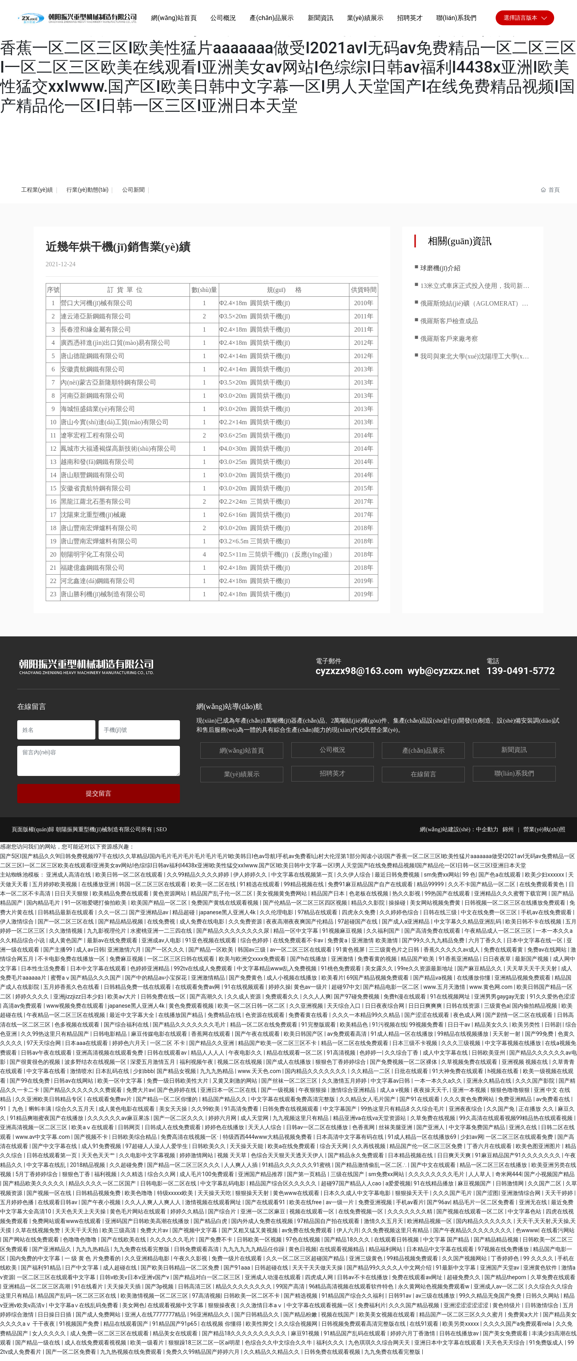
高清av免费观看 (23, 1010)
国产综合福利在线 (127, 1029)
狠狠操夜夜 (222, 1309)
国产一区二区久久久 (179, 1122)
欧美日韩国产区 (304, 1038)
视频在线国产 (338, 1319)
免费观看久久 (282, 1001)
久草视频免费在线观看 (469, 1066)
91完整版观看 (319, 1029)
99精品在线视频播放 (463, 1038)
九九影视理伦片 (107, 935)
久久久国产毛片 (453, 1197)
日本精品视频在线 (411, 1159)
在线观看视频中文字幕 (176, 1309)
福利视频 (106, 1178)
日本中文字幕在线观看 (98, 973)
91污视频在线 (389, 1029)
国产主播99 (58, 954)
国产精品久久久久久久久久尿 (233, 935)
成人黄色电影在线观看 (127, 1113)
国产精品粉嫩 (300, 1319)
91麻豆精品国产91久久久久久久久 (518, 1159)
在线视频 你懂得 (222, 1328)
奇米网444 (508, 1178)
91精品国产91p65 (175, 1328)
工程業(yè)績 (47, 192)
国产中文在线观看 (434, 1169)
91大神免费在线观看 (458, 1075)
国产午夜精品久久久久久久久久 (473, 1234)
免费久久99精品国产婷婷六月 (203, 1356)
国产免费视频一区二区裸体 (404, 1066)
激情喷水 (81, 1075)
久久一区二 (112, 916)
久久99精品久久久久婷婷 (198, 879)
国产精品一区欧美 (211, 954)
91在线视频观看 (245, 991)
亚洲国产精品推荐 (261, 1178)
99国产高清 (291, 1291)
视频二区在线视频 (240, 1066)
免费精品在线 (225, 1019)
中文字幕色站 (525, 1216)
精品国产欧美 (418, 963)
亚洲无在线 (533, 1206)
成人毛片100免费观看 (207, 1178)
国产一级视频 (278, 1094)
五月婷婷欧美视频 (55, 888)
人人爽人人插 (241, 1169)
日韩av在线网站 (74, 1085)
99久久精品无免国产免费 (491, 1300)
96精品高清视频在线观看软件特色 (352, 1291)
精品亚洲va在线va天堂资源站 (370, 1122)
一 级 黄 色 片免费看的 (93, 1263)
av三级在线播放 (436, 1300)
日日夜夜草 (497, 963)
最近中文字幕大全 (132, 1019)
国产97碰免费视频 (357, 1001)
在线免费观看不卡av (299, 945)
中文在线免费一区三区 (489, 916)
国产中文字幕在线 (55, 1150)
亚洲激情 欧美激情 (375, 945)
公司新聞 (187, 192)
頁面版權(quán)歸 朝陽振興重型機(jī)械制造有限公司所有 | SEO (89, 834)
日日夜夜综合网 (385, 1010)
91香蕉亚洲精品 (459, 963)
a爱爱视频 (398, 1188)
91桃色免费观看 (341, 973)
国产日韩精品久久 (257, 1319)
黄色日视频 (302, 1253)
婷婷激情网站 (197, 1159)
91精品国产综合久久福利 (353, 1300)
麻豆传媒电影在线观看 (159, 1038)
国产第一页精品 (307, 1178)
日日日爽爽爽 (425, 1010)
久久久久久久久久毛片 (437, 1178)
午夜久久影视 (191, 1263)
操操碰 (398, 907)
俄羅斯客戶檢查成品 (449, 325)
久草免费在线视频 (433, 1122)
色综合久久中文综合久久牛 (279, 1347)
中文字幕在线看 (46, 1075)
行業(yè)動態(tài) (120, 192)
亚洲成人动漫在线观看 (273, 1281)
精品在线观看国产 (126, 1328)
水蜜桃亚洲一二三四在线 (161, 935)
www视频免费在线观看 (75, 1010)
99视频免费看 (427, 1029)
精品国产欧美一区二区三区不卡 (278, 1047)
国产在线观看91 (265, 1206)
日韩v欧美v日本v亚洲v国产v (134, 1281)
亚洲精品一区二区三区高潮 (37, 1291)
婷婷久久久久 (32, 1001)
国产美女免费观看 (506, 1337)
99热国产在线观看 (447, 898)
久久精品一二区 (371, 1075)
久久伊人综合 (354, 879)
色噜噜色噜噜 (80, 1244)
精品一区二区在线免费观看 (264, 1029)
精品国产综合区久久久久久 (283, 1188)
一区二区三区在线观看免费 (520, 1141)
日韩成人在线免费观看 (173, 1131)
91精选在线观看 (260, 888)
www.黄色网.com (491, 991)
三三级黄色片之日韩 (394, 954)
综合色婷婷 (255, 945)
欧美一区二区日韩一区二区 (252, 1010)
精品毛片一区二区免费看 (484, 1206)
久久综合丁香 (402, 1057)
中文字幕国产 (340, 1113)
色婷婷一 (370, 1057)
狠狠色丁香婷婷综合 (341, 1066)
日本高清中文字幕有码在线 (350, 1141)
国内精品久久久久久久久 (316, 1075)
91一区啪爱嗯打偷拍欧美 (96, 907)
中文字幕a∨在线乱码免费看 (84, 1309)
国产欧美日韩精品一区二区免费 (180, 1272)
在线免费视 (161, 926)
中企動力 (487, 834)
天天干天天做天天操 (318, 1272)
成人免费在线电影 (203, 926)
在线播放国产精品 (181, 1019)
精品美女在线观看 (176, 1337)
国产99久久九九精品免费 (434, 945)
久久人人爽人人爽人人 (153, 1206)
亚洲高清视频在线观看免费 (110, 1057)
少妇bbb (143, 1075)
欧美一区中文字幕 (120, 1085)
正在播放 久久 (536, 1113)
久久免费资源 (245, 926)
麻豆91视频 (306, 1337)
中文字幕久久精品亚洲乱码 (468, 926)
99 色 (469, 879)
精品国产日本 (328, 898)
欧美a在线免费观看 (292, 1150)
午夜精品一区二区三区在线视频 (66, 1019)
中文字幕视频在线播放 (513, 1047)
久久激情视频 (66, 935)
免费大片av (140, 1094)
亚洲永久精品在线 (489, 1085)
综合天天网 (334, 1150)
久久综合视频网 (298, 1328)
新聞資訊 (514, 754)
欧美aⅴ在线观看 (93, 1131)
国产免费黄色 (246, 982)
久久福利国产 (383, 935)
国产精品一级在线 (38, 1347)
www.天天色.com (260, 1075)
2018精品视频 (88, 1169)
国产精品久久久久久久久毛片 (190, 1029)
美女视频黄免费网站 (282, 898)
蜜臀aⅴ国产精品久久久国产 (86, 982)
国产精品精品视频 (121, 926)
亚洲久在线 (523, 1131)
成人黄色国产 (66, 945)
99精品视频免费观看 (413, 1263)
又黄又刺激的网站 (235, 1085)
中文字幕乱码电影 (223, 1188)
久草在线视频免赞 (38, 1234)
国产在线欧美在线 (124, 1244)
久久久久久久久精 (410, 1216)
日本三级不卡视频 (415, 1047)
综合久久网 (162, 1178)
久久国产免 (501, 1113)
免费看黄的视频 (377, 963)
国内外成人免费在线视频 (262, 1225)
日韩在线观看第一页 (52, 1159)
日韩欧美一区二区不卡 (252, 1300)
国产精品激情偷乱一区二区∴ (371, 1169)
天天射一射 (507, 1038)
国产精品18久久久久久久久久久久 (245, 1337)
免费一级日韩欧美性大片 (178, 1085)
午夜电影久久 (245, 1057)
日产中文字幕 (82, 1272)
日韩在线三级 (440, 916)
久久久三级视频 (461, 1047)
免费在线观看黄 (504, 954)
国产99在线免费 (30, 1085)
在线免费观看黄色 (542, 888)
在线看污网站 (558, 1234)
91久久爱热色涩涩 (552, 1001)
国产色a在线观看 (500, 879)
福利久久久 (330, 1347)
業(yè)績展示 (242, 778)
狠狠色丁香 (76, 1178)
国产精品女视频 (177, 1075)
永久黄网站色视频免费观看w (434, 1291)
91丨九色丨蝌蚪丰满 (26, 1113)
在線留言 (423, 778)
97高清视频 (206, 1300)
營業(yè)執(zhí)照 (543, 834)
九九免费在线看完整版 (142, 1253)
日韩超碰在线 (271, 1272)
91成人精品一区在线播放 (402, 1038)
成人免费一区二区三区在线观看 (110, 1337)
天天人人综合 (265, 1131)
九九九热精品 (217, 1075)
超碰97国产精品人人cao (352, 1188)
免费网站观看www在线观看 (67, 1225)
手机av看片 (410, 1206)
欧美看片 (332, 982)
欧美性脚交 (260, 1328)
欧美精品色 (354, 1029)
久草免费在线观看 (553, 1281)
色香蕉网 (364, 1131)
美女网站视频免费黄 (436, 907)
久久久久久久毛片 (173, 1244)
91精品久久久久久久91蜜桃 (297, 1169)
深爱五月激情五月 (153, 1066)
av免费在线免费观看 (308, 1234)
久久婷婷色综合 (399, 916)
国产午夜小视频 (101, 1206)
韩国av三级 (252, 954)
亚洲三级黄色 (366, 1263)
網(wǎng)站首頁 (242, 754)
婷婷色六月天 (129, 1047)
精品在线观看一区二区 (295, 1057)
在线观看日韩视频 (397, 1244)
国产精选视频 (301, 1300)
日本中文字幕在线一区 (535, 945)
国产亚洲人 (431, 1131)
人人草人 (480, 1178)
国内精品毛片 (43, 907)
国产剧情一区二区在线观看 (519, 1019)
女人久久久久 (49, 1337)
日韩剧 (554, 1029)
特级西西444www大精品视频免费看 (268, 1141)
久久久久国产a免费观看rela (518, 1328)
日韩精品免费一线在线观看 (138, 991)
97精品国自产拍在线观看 (329, 1225)
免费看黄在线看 (308, 1019)
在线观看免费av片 (110, 1103)
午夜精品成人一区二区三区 (498, 935)
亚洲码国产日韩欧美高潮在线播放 (147, 1225)
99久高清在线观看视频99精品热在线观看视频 (516, 1122)
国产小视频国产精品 (549, 1178)
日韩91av (400, 1300)
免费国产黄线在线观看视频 (225, 907)
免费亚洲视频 (375, 1206)
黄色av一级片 (311, 991)
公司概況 (332, 754)
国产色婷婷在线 (177, 1094)
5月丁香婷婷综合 (37, 1178)
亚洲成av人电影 (161, 945)
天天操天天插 (124, 1291)
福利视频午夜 (197, 1066)
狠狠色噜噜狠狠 (510, 1094)
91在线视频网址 (450, 1001)
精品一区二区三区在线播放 (494, 1169)
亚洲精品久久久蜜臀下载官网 (511, 898)
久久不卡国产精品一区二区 (482, 888)
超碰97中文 (345, 991)
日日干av (460, 1029)
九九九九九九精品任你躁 (254, 1253)
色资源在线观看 (265, 1019)
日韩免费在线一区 (164, 1001)
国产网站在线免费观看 (31, 1244)
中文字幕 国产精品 (447, 1244)
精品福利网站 (386, 1253)
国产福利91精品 (41, 1272)
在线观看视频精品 (342, 1253)
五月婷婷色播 (17, 1206)
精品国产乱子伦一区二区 (222, 898)
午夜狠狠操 (313, 1094)
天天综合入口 (344, 1010)
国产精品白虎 (211, 1225)
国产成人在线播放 (289, 1066)
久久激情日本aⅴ (262, 1309)
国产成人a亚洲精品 (406, 926)
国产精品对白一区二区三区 (207, 1281)
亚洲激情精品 (208, 982)
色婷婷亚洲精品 (150, 973)
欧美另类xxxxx (461, 1328)
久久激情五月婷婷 (345, 1085)
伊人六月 (348, 1234)
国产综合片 (222, 1216)
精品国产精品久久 (225, 1103)
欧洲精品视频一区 (430, 1225)
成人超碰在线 (120, 1272)
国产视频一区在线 (49, 1197)
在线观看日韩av (58, 1206)
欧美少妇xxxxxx (545, 879)
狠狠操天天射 (252, 1197)
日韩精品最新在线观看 (66, 916)
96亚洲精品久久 (211, 1319)
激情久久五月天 (384, 1225)
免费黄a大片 (524, 1319)
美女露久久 (379, 973)
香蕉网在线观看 (211, 1038)
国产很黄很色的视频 (35, 1066)
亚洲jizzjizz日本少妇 (79, 1001)
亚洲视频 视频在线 (525, 1066)
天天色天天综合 (506, 1347)
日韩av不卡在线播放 (363, 1281)
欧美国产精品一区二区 (159, 907)
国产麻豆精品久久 (480, 973)
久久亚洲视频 (306, 1010)
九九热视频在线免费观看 (131, 1356)
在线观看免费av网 (198, 991)
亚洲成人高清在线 (69, 879)
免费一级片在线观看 (237, 1263)
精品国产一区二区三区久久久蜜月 (461, 1319)
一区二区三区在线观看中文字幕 (57, 1281)
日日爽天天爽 (454, 1159)
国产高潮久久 (207, 1001)
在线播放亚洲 (98, 888)
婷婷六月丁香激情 (413, 1337)
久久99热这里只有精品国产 (55, 1038)
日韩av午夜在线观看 (47, 1057)
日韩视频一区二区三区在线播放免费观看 (515, 907)
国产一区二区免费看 (71, 1356)
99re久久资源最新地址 (425, 973)
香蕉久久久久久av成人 (452, 954)
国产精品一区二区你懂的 (167, 1103)
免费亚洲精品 (515, 1103)
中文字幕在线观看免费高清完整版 (293, 1103)
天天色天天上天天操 (81, 1216)
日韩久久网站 (543, 1300)
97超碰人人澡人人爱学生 (157, 1150)
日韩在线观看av (167, 1057)
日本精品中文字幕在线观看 (440, 1253)
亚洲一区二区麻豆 (263, 1216)
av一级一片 (340, 1206)
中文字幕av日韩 (391, 1085)
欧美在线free (306, 1206)
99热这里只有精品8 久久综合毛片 (403, 1113)
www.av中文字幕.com (43, 1141)
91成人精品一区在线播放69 (422, 1141)
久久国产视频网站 (465, 1263)
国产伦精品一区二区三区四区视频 (305, 907)
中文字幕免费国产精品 (477, 1131)
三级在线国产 (348, 1178)
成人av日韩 (90, 954)
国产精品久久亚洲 (212, 1047)
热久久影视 (407, 898)
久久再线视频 (369, 1150)
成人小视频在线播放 (292, 982)
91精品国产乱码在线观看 (355, 1337)
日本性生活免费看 (44, 973)
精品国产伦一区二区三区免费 (426, 1150)
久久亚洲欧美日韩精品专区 (49, 1103)
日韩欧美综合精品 (135, 1141)
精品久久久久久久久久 (244, 1291)
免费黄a (338, 945)
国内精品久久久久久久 (484, 1225)
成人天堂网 (255, 1122)
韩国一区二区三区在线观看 (153, 888)
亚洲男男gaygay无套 (500, 1001)
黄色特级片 (507, 1309)
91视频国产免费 (79, 1328)
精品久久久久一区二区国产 (103, 1188)
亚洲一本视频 (469, 1094)
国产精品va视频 (433, 982)
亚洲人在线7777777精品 (156, 1319)
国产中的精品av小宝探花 (156, 982)
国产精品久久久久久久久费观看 (83, 1094)
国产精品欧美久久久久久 (34, 1188)
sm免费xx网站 (442, 879)
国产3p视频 (160, 1291)
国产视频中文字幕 (195, 1234)
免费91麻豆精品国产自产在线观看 (371, 888)
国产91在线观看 (420, 1103)
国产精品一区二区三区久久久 (184, 1169)
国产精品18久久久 (347, 1244)
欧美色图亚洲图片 (539, 1150)
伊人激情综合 (17, 926)
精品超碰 (184, 916)
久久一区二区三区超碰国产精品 (306, 1263)
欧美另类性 (526, 1029)
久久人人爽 (317, 1001)
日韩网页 (129, 1131)
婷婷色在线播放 (225, 1131)
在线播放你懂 (474, 982)
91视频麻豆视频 (342, 935)
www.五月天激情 (444, 991)
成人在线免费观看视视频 (96, 1347)
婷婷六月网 (223, 1122)
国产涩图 (487, 1197)
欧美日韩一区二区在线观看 (129, 879)
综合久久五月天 (75, 1113)
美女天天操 (173, 1113)
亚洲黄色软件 (540, 1272)
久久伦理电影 (277, 916)
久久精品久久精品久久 (272, 1356)
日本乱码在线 (112, 1075)
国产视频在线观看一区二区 (470, 1216)
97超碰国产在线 (358, 926)
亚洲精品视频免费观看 (523, 982)
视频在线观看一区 (312, 1216)
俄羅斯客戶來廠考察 (449, 343)
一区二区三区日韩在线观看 (181, 963)
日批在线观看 (411, 1075)
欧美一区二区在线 (214, 888)
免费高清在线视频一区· (190, 1141)
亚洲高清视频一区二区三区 (34, 1131)
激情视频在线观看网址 (213, 1206)
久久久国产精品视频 (414, 1309)
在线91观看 (425, 1328)
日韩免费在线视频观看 (291, 1113)
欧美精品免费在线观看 (121, 898)
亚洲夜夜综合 (466, 1113)
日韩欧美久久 (209, 1150)
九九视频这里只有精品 (301, 1122)
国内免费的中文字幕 (35, 1263)
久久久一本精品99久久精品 (366, 1019)
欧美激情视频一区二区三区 (155, 1300)
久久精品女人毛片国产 (368, 1103)
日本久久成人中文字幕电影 (357, 1197)
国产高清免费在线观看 (433, 935)
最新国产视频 (532, 963)
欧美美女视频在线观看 (387, 1319)
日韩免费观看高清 (197, 1253)
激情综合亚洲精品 (354, 1094)
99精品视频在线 (304, 888)
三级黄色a (497, 1010)
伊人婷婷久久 (250, 879)
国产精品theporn (506, 1281)
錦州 (508, 834)
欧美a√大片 (122, 1001)
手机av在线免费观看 (547, 916)
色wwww (527, 1234)
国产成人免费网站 (99, 1319)
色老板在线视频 (369, 898)
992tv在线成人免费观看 (204, 973)
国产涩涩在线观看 (427, 1019)
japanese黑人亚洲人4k (228, 916)
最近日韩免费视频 (398, 879)
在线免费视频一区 (361, 1216)
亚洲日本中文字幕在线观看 (448, 1347)
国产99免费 (540, 1038)
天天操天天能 (247, 1150)
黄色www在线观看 (297, 1197)
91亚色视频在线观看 (211, 945)
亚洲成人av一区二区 (500, 1291)
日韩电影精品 (110, 1038)
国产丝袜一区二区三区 (290, 1085)
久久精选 (132, 1178)
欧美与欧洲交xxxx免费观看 (253, 963)
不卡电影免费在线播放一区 (72, 963)
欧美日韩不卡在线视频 (534, 926)
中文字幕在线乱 (46, 1169)
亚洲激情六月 (124, 954)
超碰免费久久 (464, 1281)
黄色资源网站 (170, 898)
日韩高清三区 (195, 1291)
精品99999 (431, 888)
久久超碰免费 (126, 1169)
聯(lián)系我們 (514, 777)
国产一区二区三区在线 (66, 926)
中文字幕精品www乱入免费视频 (277, 973)
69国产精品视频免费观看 (378, 982)
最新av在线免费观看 (113, 945)
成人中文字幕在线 (446, 1057)
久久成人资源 (244, 1001)
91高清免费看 (242, 1113)
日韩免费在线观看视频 (332, 1356)
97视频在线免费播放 (504, 1253)
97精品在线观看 (318, 916)
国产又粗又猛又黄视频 (250, 1234)
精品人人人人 (208, 1057)
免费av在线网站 (547, 954)
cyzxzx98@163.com (359, 675)
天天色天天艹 (98, 1159)
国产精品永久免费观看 (356, 1159)
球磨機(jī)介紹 (440, 272)
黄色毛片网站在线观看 (138, 1216)
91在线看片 (89, 1291)
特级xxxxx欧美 (176, 1197)
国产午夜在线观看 (258, 1038)
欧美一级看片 (147, 1347)
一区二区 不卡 (168, 1047)
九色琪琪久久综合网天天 (379, 1347)
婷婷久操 (279, 991)
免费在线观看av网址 (418, 1281)
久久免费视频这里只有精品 (395, 1234)
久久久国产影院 (535, 1085)
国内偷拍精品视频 (535, 1010)
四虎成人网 (319, 1281)
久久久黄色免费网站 (469, 1103)
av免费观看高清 (347, 1038)
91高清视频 (342, 1057)
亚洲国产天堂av (500, 1272)
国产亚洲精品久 (52, 1253)
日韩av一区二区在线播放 (317, 1131)
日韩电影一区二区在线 (169, 1188)
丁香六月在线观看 (490, 1150)
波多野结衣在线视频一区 (96, 1066)
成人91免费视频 (102, 1150)
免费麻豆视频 (126, 963)
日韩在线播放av (459, 1337)
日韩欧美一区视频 (260, 1244)
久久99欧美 (206, 1113)
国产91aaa (238, 1272)
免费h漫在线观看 (405, 1001)
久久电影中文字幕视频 (147, 1159)
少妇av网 (471, 1141)
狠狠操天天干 (412, 1197)
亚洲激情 (343, 963)
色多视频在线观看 (77, 1029)
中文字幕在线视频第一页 (302, 879)
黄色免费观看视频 (192, 1010)
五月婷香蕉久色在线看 (72, 991)
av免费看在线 (553, 1103)
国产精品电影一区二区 (391, 991)
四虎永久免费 (359, 916)
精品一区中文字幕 (296, 935)
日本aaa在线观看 (87, 1047)
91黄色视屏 (351, 954)
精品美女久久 (491, 1029)
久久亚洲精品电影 (148, 1263)
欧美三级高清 (119, 1234)
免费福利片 (372, 1309)
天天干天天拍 (82, 1234)
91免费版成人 (547, 1347)
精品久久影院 (368, 907)
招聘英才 (332, 777)
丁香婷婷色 (505, 1263)
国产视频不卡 (91, 1141)
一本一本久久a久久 (439, 1085)
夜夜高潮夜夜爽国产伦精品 (300, 926)
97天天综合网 (44, 1047)
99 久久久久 (539, 1263)
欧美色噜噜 (139, 1197)
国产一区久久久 (165, 954)
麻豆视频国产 (475, 1188)
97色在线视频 (303, 1244)
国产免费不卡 (216, 1244)
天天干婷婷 (559, 1197)
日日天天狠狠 (71, 898)
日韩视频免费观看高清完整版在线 (364, 1328)
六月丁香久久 (485, 945)
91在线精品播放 (434, 1188)
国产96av (438, 1206)
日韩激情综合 (542, 1309)
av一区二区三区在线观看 (301, 954)
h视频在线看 (504, 1075)
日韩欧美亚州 (489, 1057)
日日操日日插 (55, 1319)
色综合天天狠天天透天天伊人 (288, 1159)
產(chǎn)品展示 (423, 754)
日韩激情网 (510, 1188)
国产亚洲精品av (149, 916)
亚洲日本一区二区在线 (229, 1094)
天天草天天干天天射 (532, 973)
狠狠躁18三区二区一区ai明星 (205, 1347)
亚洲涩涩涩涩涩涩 (467, 1309)
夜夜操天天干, (432, 1094)
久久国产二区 (545, 1188)
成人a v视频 (395, 1094)
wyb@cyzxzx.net (444, 675)
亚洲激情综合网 (521, 1197)
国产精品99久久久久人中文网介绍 (390, 1272)
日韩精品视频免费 (99, 1197)
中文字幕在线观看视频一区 (320, 1309)
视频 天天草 (232, 1159)
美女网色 (133, 1309)
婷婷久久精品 (187, 1216)
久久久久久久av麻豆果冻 (119, 1122)
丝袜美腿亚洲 (396, 1131)
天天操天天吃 (215, 1197)
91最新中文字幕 (456, 1272)
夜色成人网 (467, 1019)
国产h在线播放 (309, 963)
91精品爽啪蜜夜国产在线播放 (47, 1122)
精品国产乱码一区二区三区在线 (77, 1300)
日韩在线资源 (463, 1010)
